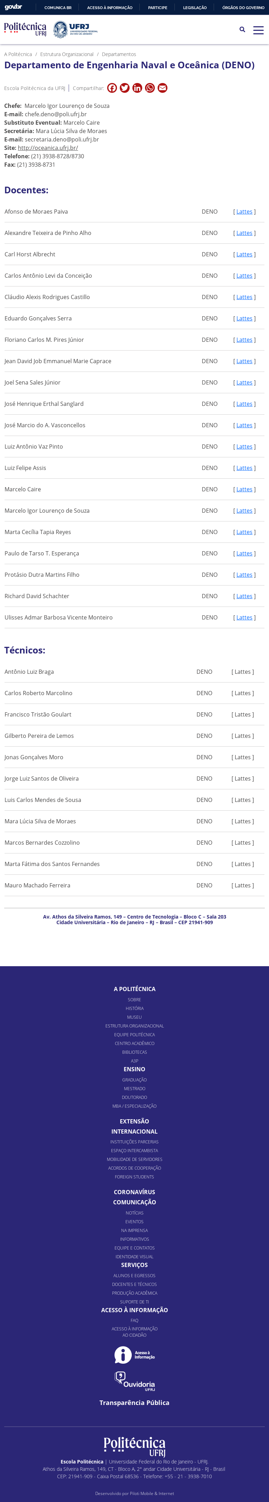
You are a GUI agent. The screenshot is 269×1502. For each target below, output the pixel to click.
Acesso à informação (109, 7)
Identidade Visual (134, 1257)
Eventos (134, 1222)
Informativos (134, 1239)
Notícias (135, 1213)
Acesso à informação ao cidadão (135, 1332)
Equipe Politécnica (134, 1035)
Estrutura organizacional (134, 1026)
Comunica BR (57, 7)
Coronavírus (134, 1192)
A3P (134, 1061)
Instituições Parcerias (134, 1142)
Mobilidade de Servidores (135, 1159)
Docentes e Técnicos (134, 1284)
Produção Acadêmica (134, 1293)
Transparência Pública (134, 1403)
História (135, 1008)
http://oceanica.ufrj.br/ (48, 148)
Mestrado (134, 1089)
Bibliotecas (134, 1052)
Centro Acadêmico (134, 1043)
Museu (134, 1017)
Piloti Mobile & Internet (152, 1493)
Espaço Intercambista (134, 1151)
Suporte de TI (134, 1302)
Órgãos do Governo (243, 7)
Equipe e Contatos (135, 1248)
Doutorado (134, 1097)
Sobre (134, 1000)
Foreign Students (134, 1177)
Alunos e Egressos (134, 1276)
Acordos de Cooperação (134, 1168)
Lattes (244, 211)
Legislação (195, 7)
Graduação (134, 1080)
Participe (157, 7)
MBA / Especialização (134, 1106)
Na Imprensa (134, 1230)
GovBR (13, 7)
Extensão (134, 1121)
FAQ (134, 1320)
